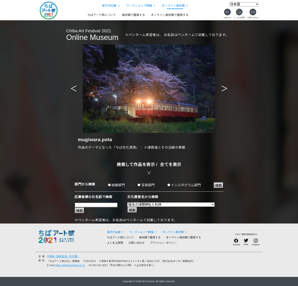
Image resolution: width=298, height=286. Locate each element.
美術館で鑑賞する (133, 15)
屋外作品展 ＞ (111, 5)
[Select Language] (244, 4)
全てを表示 (170, 164)
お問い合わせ (137, 242)
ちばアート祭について (101, 15)
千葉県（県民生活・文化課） (63, 256)
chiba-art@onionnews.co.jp (70, 265)
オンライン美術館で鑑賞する (170, 15)
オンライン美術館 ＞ (175, 5)
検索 (218, 185)
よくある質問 (115, 242)
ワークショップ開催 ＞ (141, 5)
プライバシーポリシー (163, 242)
